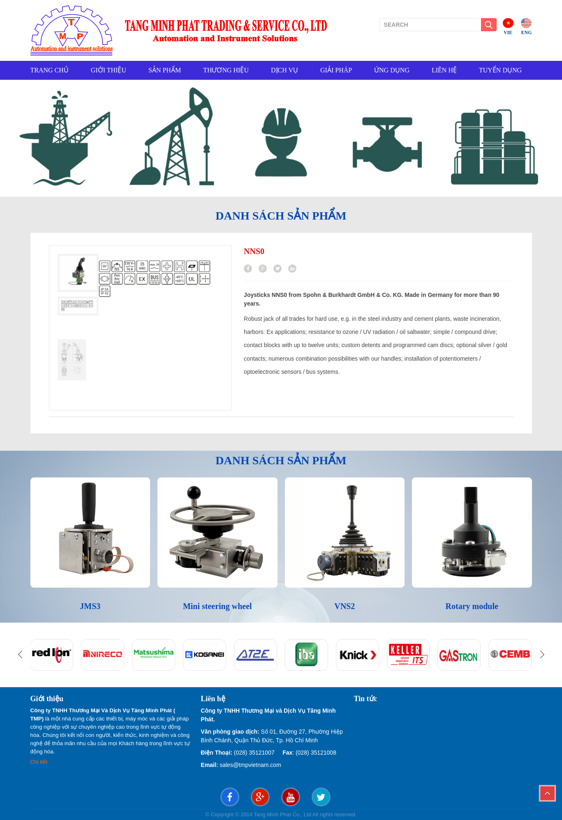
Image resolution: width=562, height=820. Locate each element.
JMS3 (90, 606)
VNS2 (344, 606)
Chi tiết (39, 762)
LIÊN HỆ (444, 70)
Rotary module (472, 606)
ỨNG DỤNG (391, 70)
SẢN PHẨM (164, 70)
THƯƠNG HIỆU (226, 70)
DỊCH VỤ (284, 70)
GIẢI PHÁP (336, 70)
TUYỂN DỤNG (500, 70)
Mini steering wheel (217, 606)
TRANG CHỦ (49, 70)
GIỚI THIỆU (108, 70)
